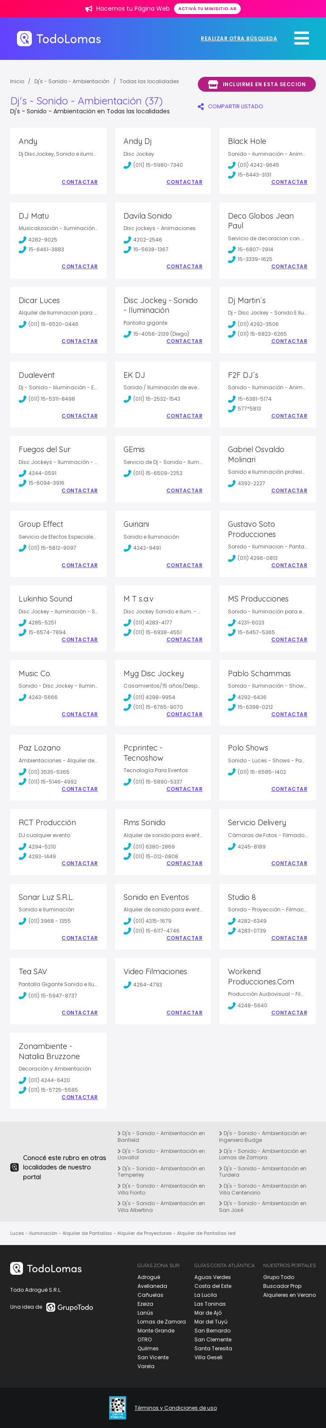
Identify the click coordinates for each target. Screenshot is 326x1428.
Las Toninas (210, 1303)
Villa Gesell (208, 1357)
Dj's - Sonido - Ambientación (72, 81)
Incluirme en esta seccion (257, 84)
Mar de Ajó (208, 1312)
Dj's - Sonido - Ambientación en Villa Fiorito (161, 1189)
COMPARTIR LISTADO (230, 106)
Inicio (17, 81)
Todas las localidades (149, 81)
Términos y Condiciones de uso (176, 1408)
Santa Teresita (213, 1348)
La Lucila (205, 1295)
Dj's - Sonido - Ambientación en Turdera (262, 1172)
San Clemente (212, 1339)
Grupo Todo (278, 1277)
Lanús (145, 1312)
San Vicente (153, 1357)
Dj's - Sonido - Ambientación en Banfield (161, 1137)
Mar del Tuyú (211, 1321)
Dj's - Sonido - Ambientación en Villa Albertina (161, 1207)
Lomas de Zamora (162, 1321)
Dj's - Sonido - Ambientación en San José (262, 1207)
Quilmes (148, 1348)
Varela (146, 1366)
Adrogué (149, 1277)
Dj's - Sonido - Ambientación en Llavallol (161, 1154)
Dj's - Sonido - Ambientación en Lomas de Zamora (262, 1154)
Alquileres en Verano (289, 1295)
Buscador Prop (282, 1286)
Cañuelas (150, 1295)
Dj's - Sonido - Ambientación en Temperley (161, 1172)
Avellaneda (152, 1286)
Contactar (80, 182)
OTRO (145, 1339)
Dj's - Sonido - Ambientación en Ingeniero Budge (262, 1137)
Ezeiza (145, 1303)
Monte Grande (156, 1330)
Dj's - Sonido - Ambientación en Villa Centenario (262, 1189)
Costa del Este (212, 1286)
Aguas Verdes (212, 1277)
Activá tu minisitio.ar (207, 9)
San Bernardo (212, 1330)
